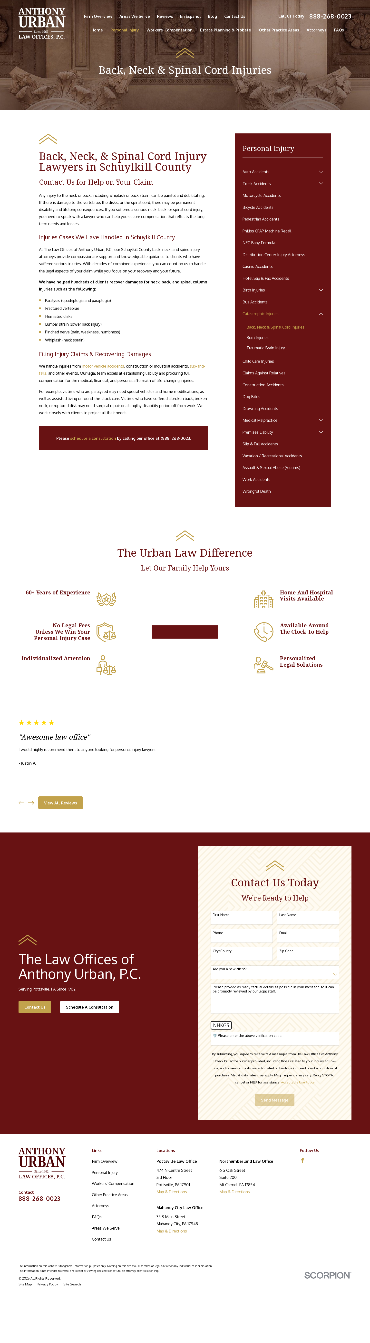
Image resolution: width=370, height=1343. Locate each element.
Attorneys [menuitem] (316, 29)
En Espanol (190, 16)
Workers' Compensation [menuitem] (169, 29)
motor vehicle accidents (103, 366)
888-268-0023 (330, 16)
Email (285, 992)
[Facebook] (302, 1219)
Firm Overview (98, 16)
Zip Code (288, 1010)
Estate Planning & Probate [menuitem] (225, 29)
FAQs (97, 1275)
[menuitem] (280, 172)
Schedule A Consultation (89, 1066)
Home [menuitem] (97, 29)
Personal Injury (105, 1231)
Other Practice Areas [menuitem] (279, 29)
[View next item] (31, 840)
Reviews (165, 16)
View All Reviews (60, 840)
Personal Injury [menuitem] (124, 29)
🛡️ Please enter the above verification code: (249, 1095)
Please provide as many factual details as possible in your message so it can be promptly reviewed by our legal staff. (274, 1048)
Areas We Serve (134, 16)
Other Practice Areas (110, 1253)
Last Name (289, 974)
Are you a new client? (231, 1028)
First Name (222, 974)
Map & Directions (171, 1250)
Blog (212, 16)
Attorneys (100, 1264)
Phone (219, 992)
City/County (223, 1010)
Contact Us (234, 16)
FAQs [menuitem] (339, 29)
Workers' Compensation (113, 1242)
